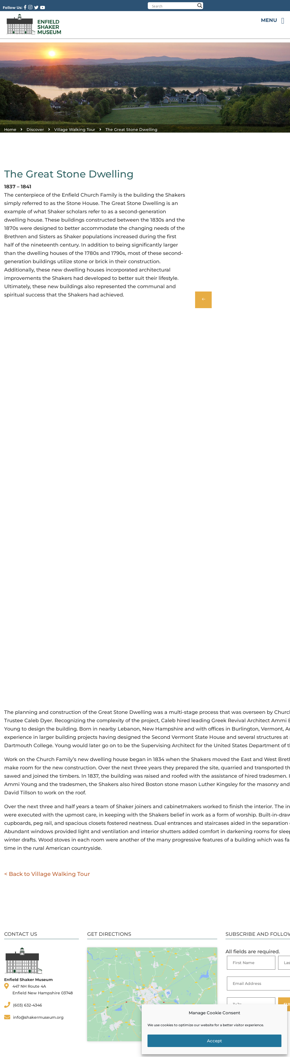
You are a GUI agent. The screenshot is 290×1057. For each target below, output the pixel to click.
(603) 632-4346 (27, 1005)
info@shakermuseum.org (38, 1017)
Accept (214, 1040)
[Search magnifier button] (199, 5)
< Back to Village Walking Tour (47, 874)
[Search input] (173, 6)
